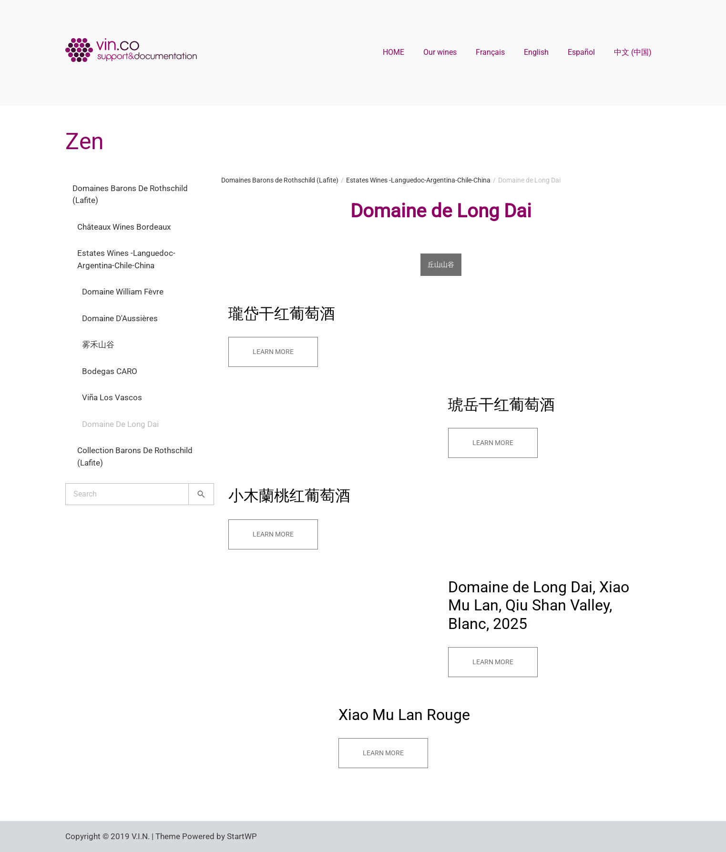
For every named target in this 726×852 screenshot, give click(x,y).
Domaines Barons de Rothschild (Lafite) (130, 194)
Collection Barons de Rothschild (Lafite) (135, 456)
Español (581, 52)
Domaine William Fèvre (123, 291)
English (536, 52)
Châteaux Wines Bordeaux (124, 227)
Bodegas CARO (109, 371)
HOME (393, 52)
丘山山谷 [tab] (441, 264)
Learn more (273, 351)
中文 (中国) (633, 52)
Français (490, 52)
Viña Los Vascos (112, 397)
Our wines (440, 52)
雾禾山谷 (98, 344)
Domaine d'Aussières (120, 318)
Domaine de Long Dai (120, 424)
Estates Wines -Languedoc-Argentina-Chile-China (126, 259)
